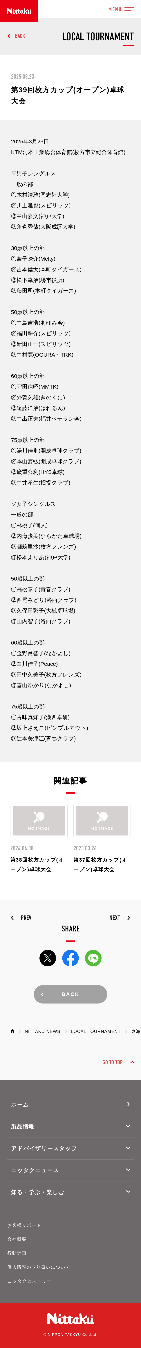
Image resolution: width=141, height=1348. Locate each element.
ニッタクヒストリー (29, 1281)
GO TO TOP (112, 1062)
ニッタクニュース (35, 1170)
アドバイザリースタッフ (44, 1148)
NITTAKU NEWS (42, 1031)
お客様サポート (24, 1225)
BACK (20, 36)
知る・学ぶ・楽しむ (37, 1192)
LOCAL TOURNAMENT (96, 1031)
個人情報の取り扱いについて (38, 1267)
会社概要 (16, 1239)
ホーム (20, 1105)
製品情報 (22, 1127)
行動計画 (16, 1253)
